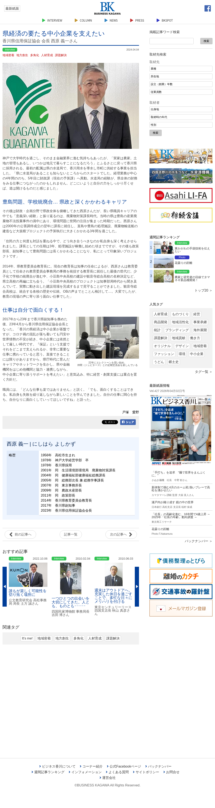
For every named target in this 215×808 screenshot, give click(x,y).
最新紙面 (12, 8)
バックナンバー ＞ (198, 541)
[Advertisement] (181, 684)
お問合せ (171, 772)
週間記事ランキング (47, 772)
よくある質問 (117, 772)
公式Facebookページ (124, 766)
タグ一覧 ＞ (203, 372)
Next (137, 587)
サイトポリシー (146, 772)
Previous (5, 587)
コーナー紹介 (91, 766)
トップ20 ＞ (203, 290)
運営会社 (108, 777)
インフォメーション (85, 772)
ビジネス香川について (57, 766)
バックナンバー (158, 766)
